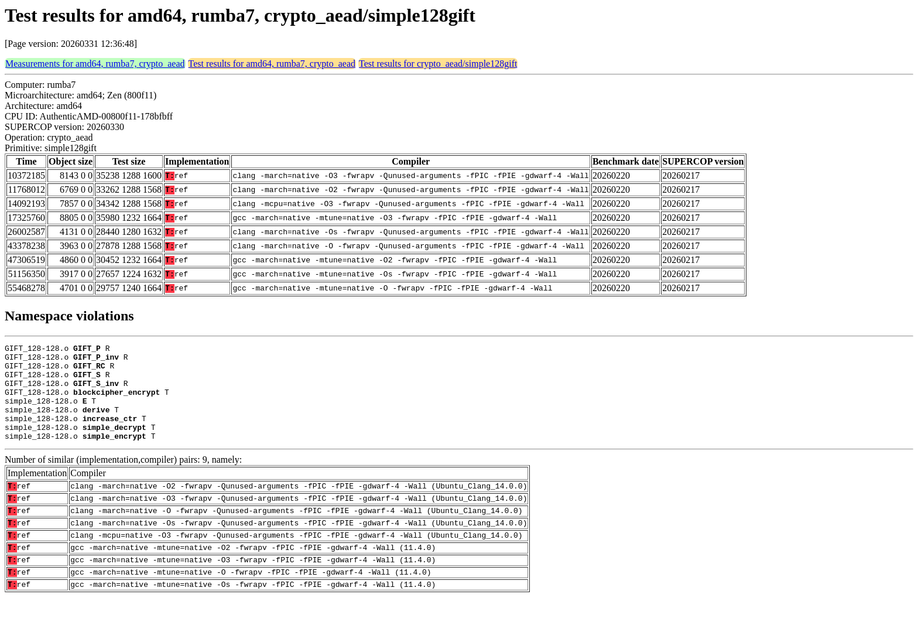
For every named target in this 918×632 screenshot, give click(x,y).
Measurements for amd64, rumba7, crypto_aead (95, 64)
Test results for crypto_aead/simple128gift (438, 64)
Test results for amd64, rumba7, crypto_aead (272, 64)
